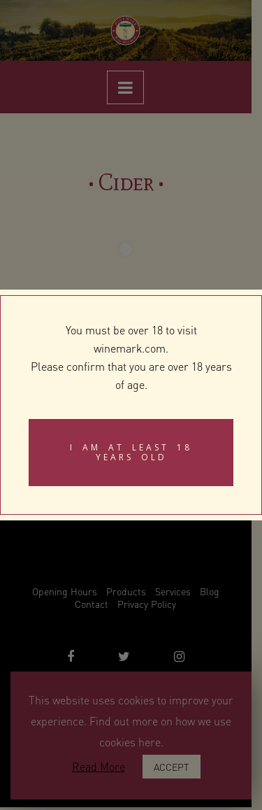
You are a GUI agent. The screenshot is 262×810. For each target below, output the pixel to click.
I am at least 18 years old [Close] (131, 452)
